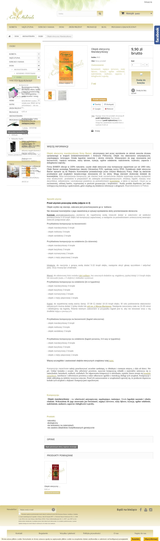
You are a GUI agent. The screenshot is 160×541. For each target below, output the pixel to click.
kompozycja (28, 324)
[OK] (53, 509)
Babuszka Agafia (17, 261)
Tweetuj (97, 104)
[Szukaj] (100, 13)
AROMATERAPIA (20, 69)
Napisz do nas (140, 533)
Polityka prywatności (91, 533)
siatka (30, 321)
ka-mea (18, 317)
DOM (61, 27)
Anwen (13, 253)
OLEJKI (19, 77)
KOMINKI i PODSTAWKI (25, 73)
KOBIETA (13, 27)
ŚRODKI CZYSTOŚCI (21, 89)
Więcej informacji (151, 539)
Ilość (132, 61)
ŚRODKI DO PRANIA (21, 93)
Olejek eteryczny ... (77, 486)
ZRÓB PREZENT (15, 108)
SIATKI (11, 104)
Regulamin (43, 533)
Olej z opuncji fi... (51, 486)
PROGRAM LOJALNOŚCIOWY (123, 27)
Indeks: (93, 57)
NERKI (11, 100)
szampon (11, 332)
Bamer (10, 317)
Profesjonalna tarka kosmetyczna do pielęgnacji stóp (30, 169)
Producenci (15, 246)
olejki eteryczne (24, 81)
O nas (116, 533)
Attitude (14, 257)
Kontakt (19, 533)
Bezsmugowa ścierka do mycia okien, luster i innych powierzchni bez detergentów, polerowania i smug (31, 140)
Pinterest (109, 109)
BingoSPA (14, 268)
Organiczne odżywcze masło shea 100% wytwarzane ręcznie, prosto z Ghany (31, 217)
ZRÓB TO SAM (19, 96)
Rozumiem (136, 539)
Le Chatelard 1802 (15, 324)
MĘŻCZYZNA (27, 27)
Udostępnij (109, 104)
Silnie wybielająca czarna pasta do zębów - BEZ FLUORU (31, 191)
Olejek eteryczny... (29, 291)
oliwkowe (22, 328)
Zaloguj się (148, 2)
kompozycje (23, 85)
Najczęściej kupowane (20, 128)
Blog (104, 27)
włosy (31, 328)
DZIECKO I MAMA (46, 27)
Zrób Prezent (75, 27)
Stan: (93, 61)
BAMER (14, 264)
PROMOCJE (92, 27)
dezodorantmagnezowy (17, 321)
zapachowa (12, 328)
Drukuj (97, 131)
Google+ (97, 109)
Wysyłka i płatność (67, 533)
